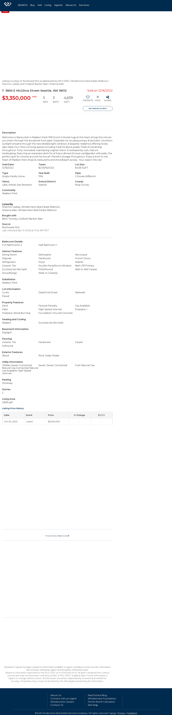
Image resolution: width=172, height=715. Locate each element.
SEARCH (23, 5)
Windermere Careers (62, 701)
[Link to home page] (7, 5)
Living (48, 5)
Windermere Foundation (102, 698)
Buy (32, 5)
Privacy (121, 713)
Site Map (93, 705)
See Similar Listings (98, 108)
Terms (112, 713)
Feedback (132, 713)
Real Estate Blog (97, 695)
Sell (40, 5)
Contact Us (56, 705)
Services (84, 5)
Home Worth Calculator (101, 701)
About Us (70, 5)
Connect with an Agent (63, 698)
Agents (58, 5)
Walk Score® (63, 536)
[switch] (88, 99)
